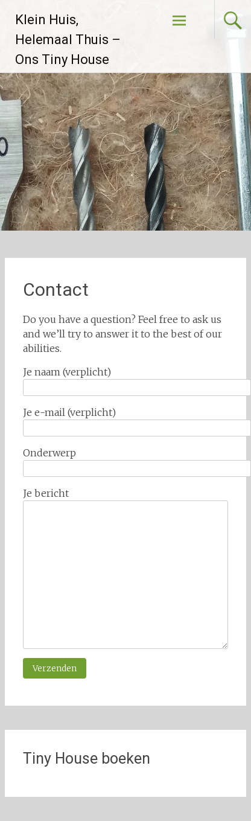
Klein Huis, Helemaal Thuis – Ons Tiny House (68, 39)
